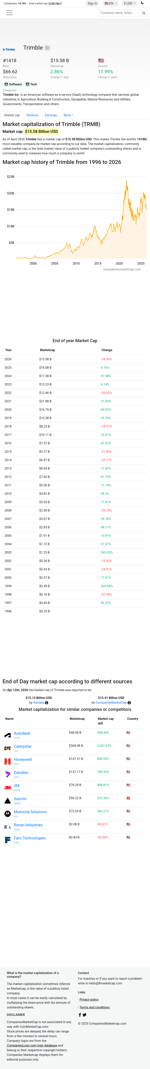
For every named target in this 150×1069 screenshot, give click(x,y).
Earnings (51, 115)
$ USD (128, 3)
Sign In (92, 3)
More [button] (67, 115)
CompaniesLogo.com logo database (32, 1045)
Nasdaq (38, 702)
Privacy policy (89, 999)
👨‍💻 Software (13, 84)
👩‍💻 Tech (31, 84)
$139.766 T (55, 3)
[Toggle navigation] (9, 12)
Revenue (32, 115)
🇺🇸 (109, 3)
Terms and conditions (94, 1007)
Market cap (12, 115)
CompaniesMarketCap (111, 702)
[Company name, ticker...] (122, 13)
